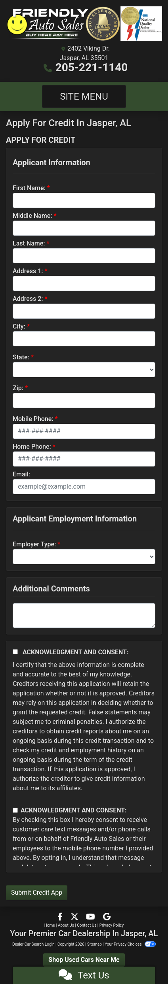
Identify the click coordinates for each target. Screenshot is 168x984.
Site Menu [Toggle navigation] (84, 96)
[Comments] (84, 615)
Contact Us (86, 925)
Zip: (18, 388)
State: (21, 357)
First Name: (29, 188)
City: (19, 326)
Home (49, 925)
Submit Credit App (36, 892)
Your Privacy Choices (130, 944)
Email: (21, 474)
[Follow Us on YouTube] (91, 917)
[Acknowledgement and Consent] (15, 651)
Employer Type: (34, 544)
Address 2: (28, 298)
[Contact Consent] (15, 810)
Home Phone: (32, 446)
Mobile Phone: (33, 419)
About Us (66, 925)
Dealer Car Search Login (33, 944)
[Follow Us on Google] (107, 917)
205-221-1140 (91, 67)
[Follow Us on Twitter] (75, 917)
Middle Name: (32, 215)
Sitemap (94, 944)
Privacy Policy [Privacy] (111, 925)
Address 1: (28, 271)
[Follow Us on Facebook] (60, 917)
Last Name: (29, 243)
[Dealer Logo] (84, 23)
